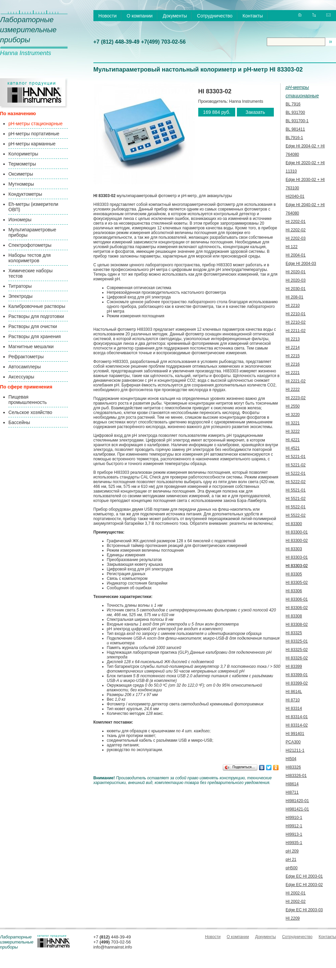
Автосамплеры (24, 366)
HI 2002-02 (295, 901)
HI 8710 (293, 700)
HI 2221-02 (295, 381)
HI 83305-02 (297, 582)
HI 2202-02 (295, 230)
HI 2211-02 (295, 330)
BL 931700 (295, 112)
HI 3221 (293, 423)
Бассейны (19, 422)
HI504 (291, 758)
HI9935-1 (294, 842)
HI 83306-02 (297, 607)
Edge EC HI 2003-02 (304, 884)
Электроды (20, 296)
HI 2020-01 (295, 272)
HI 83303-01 (297, 557)
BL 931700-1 (297, 121)
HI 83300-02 (297, 540)
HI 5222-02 (295, 481)
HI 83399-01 (297, 675)
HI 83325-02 (297, 649)
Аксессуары (21, 376)
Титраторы (20, 286)
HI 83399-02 (297, 683)
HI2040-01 (295, 196)
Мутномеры (21, 184)
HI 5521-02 (295, 498)
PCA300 (293, 742)
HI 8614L (294, 691)
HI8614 (292, 784)
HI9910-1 (294, 817)
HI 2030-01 (295, 288)
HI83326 (293, 767)
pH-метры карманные (31, 143)
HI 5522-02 (295, 515)
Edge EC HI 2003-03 (304, 910)
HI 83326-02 (297, 658)
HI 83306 (294, 591)
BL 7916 (293, 104)
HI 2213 (293, 339)
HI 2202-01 (295, 221)
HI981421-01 (297, 809)
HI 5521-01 (295, 490)
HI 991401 (295, 733)
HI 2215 (293, 356)
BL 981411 (295, 129)
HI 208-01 (294, 297)
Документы (175, 15)
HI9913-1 (294, 834)
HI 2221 (293, 372)
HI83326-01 (296, 775)
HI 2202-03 (295, 238)
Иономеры (20, 219)
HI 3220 (293, 414)
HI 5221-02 (295, 465)
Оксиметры (20, 174)
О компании (140, 15)
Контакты (253, 15)
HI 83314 (294, 708)
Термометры (22, 164)
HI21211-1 (295, 750)
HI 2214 (293, 347)
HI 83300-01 (297, 532)
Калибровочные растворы (36, 306)
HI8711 (292, 792)
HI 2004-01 (295, 255)
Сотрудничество (214, 15)
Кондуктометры (25, 194)
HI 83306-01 (297, 599)
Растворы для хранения (34, 336)
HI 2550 (293, 406)
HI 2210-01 (295, 314)
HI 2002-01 (295, 893)
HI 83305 (294, 574)
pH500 (291, 868)
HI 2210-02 (295, 322)
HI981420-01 (297, 800)
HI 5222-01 (295, 473)
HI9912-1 (294, 826)
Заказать (255, 112)
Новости (107, 15)
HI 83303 (294, 549)
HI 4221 (293, 439)
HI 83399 (294, 666)
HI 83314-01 (297, 717)
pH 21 (291, 859)
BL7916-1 (294, 137)
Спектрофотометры (29, 245)
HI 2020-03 (295, 280)
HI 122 (291, 246)
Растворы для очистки (32, 326)
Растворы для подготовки (36, 316)
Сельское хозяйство (30, 412)
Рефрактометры (26, 356)
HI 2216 (293, 364)
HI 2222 (293, 389)
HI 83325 (294, 633)
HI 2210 (293, 305)
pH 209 (292, 851)
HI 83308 (294, 616)
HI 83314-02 (297, 725)
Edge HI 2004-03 (301, 263)
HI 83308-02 (297, 624)
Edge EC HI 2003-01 (304, 876)
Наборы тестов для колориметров (29, 257)
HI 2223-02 (295, 398)
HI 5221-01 (295, 456)
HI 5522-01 (295, 507)
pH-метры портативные (33, 133)
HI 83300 (294, 523)
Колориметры (23, 153)
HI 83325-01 (297, 641)
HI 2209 (293, 918)
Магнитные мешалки (31, 346)
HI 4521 (293, 448)
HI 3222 (293, 431)
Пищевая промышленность (27, 399)
